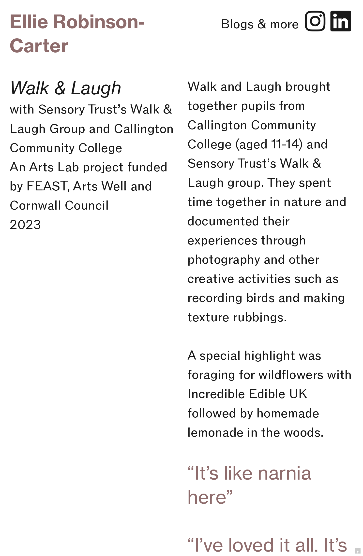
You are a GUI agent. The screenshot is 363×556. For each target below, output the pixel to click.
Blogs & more (261, 23)
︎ (340, 21)
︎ (315, 21)
